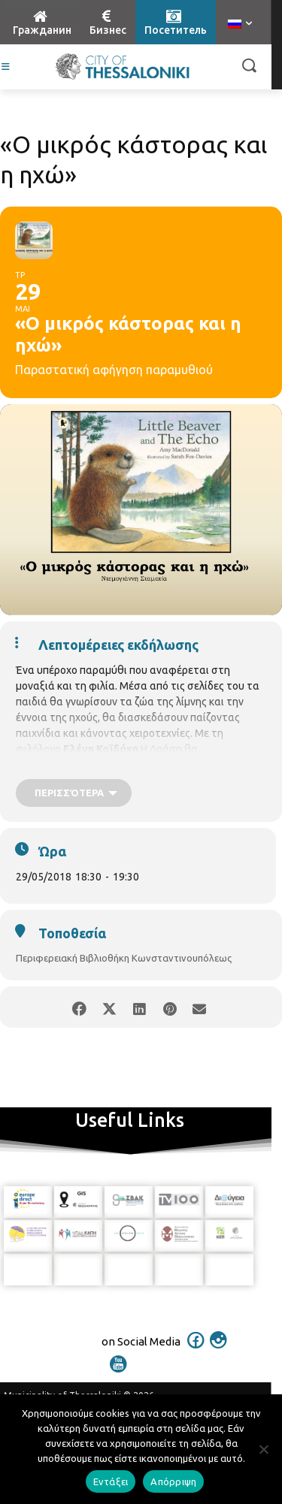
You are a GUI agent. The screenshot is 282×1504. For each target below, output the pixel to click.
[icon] (195, 1350)
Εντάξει (111, 1481)
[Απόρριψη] (263, 1449)
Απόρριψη (173, 1481)
